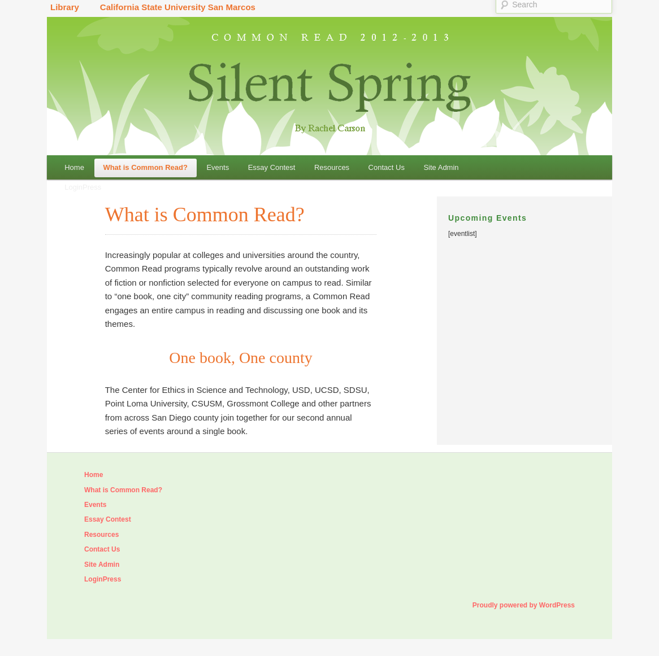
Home (74, 167)
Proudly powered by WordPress (523, 605)
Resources (331, 167)
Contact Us (386, 167)
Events (217, 167)
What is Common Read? (145, 167)
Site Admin (440, 167)
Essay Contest (272, 167)
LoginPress (82, 187)
